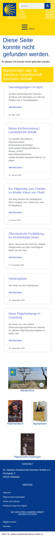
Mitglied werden (9, 522)
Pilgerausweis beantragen (14, 497)
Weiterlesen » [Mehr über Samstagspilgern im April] (16, 107)
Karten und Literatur (11, 501)
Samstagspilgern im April (26, 87)
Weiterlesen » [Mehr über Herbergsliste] (16, 293)
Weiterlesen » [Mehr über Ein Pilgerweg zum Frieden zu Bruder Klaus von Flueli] (16, 213)
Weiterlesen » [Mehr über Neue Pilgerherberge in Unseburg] (16, 341)
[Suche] (47, 6)
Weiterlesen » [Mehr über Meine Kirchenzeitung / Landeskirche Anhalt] (16, 168)
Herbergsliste (18, 278)
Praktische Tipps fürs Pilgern (15, 506)
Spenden (7, 526)
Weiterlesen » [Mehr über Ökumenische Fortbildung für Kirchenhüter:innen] (16, 257)
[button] (27, 27)
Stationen (7, 492)
